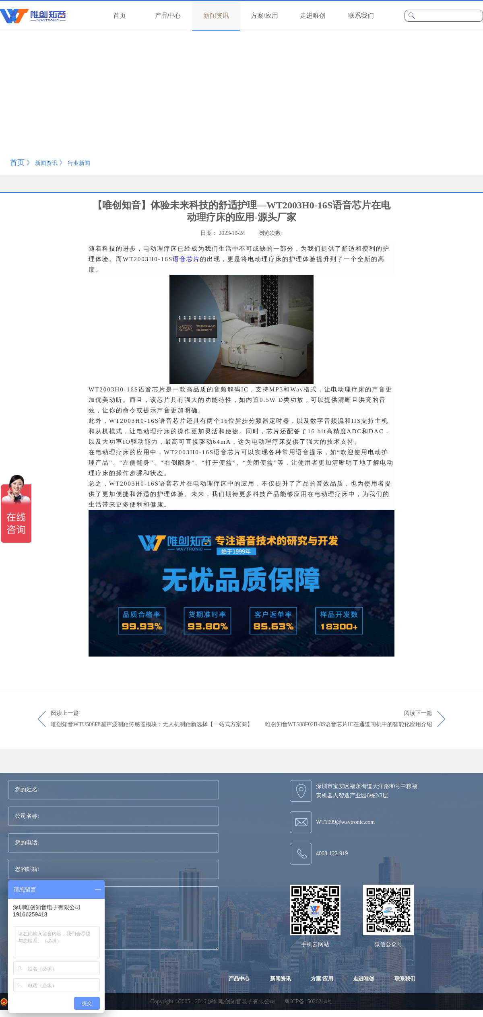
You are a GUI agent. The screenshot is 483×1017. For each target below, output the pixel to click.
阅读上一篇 (152, 719)
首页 (119, 15)
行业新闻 (79, 163)
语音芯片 (186, 259)
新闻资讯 (46, 163)
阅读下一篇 (348, 719)
